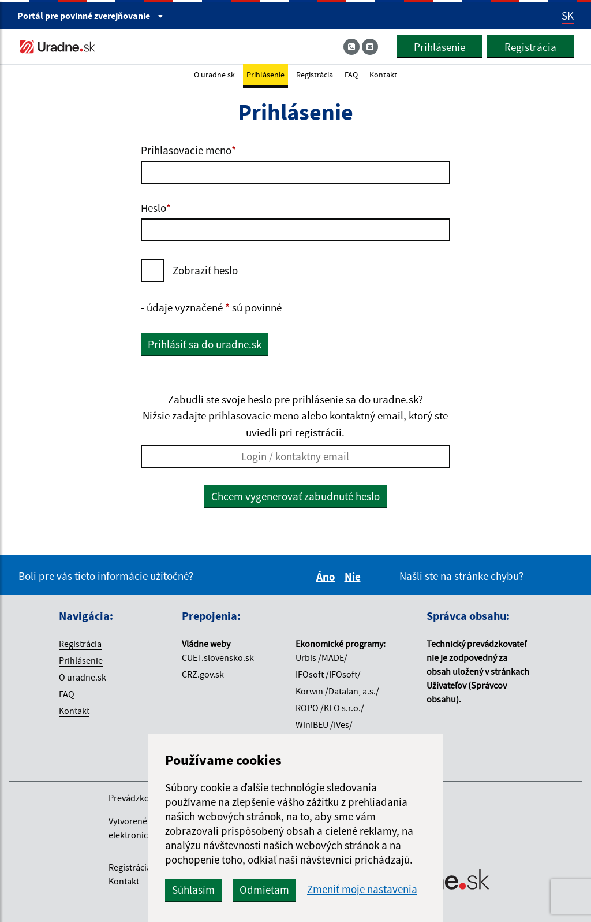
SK (568, 16)
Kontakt (383, 75)
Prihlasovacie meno (188, 150)
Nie (354, 576)
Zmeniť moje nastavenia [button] (362, 889)
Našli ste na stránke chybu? (461, 576)
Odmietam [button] (264, 890)
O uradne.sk (214, 75)
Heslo (156, 208)
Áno (327, 576)
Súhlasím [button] (193, 890)
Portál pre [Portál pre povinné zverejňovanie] (90, 15)
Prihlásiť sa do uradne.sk (204, 344)
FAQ (351, 75)
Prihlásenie (439, 47)
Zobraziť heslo (205, 270)
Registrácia (530, 47)
